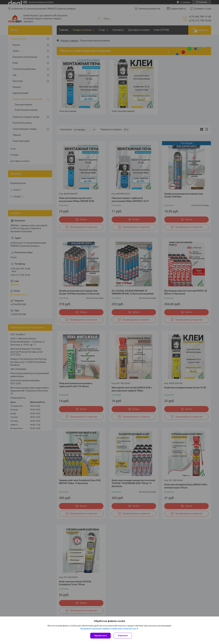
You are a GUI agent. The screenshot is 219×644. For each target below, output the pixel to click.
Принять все (100, 635)
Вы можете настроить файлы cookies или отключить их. (108, 628)
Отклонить (123, 635)
